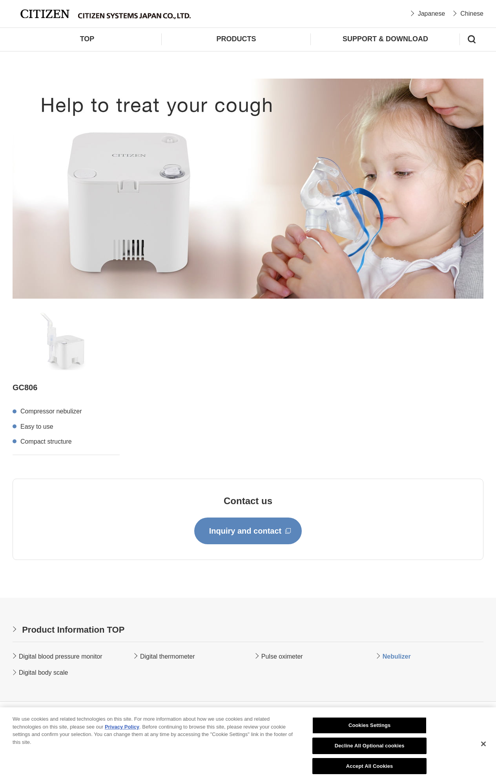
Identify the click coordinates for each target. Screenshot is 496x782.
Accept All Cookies (369, 767)
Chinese (471, 13)
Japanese (431, 13)
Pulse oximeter (282, 656)
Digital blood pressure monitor (60, 656)
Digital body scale (43, 672)
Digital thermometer (167, 656)
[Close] (483, 745)
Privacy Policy (122, 728)
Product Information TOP (73, 630)
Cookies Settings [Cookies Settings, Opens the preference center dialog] (369, 727)
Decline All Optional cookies (370, 747)
